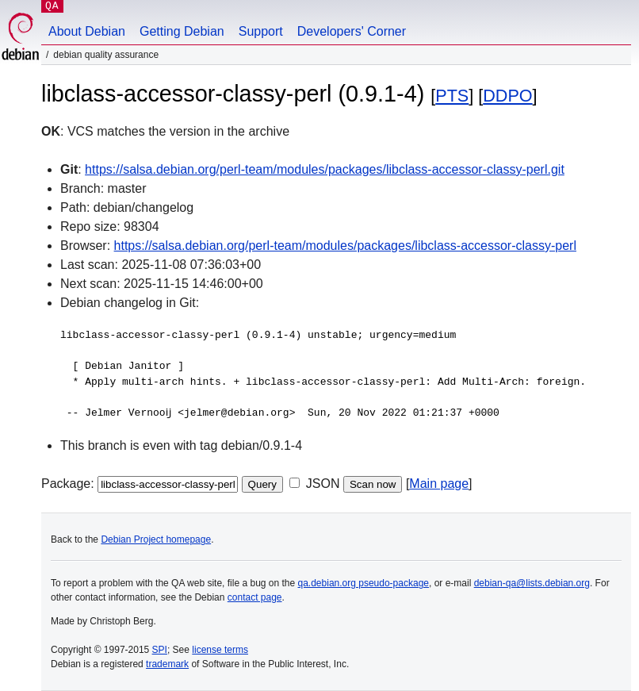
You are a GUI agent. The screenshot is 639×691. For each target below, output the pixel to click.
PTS (452, 96)
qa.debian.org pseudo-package (363, 583)
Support (261, 31)
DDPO (507, 96)
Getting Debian (182, 31)
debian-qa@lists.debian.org (532, 583)
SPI (159, 649)
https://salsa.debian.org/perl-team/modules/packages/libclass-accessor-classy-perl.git (324, 169)
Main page (439, 483)
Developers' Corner (351, 31)
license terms (220, 649)
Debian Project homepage (156, 539)
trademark (167, 664)
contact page (255, 597)
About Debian (86, 31)
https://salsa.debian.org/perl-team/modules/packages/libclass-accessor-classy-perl (345, 245)
